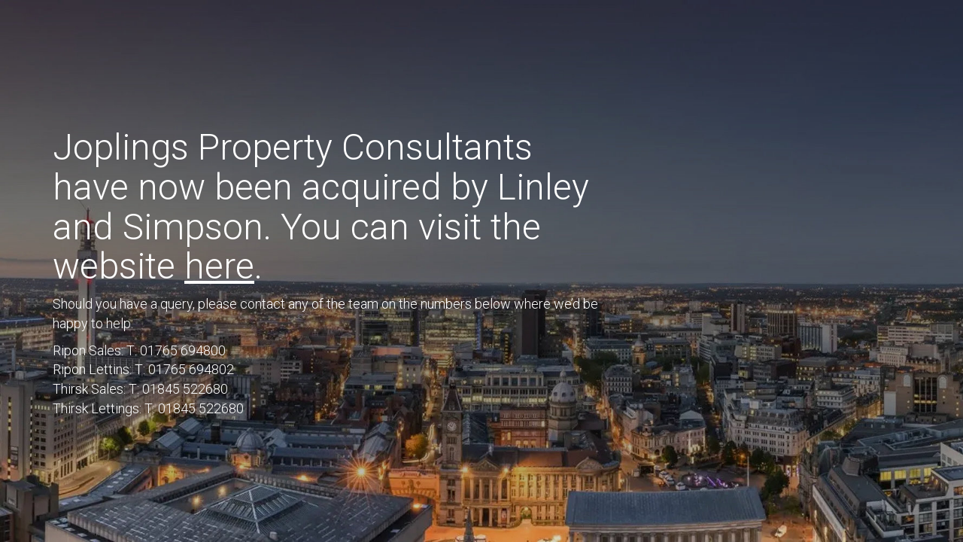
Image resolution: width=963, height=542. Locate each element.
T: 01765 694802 (184, 369)
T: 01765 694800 (176, 350)
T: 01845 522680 (178, 389)
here (219, 266)
